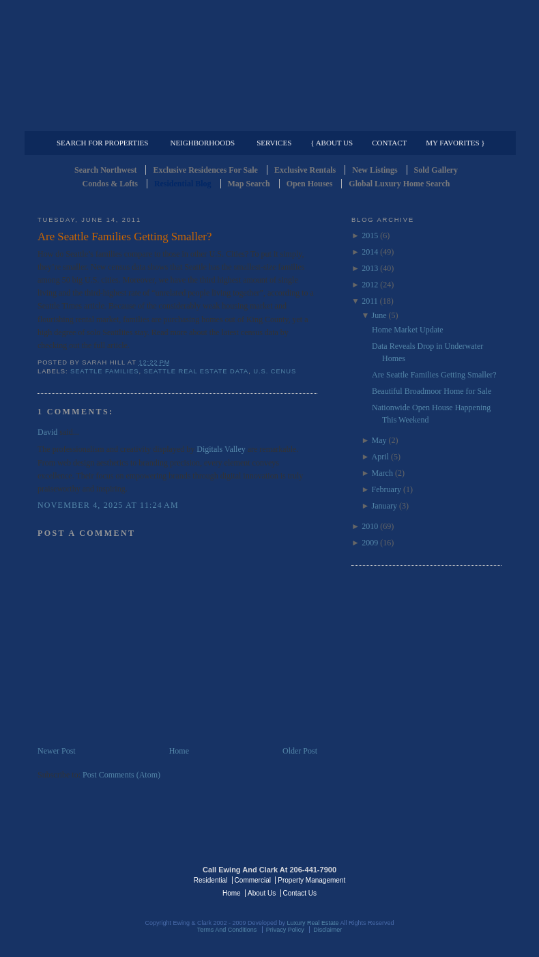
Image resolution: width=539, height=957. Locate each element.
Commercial (267, 120)
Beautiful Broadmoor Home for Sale (431, 391)
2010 (370, 526)
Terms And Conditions (227, 929)
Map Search (249, 183)
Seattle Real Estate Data (196, 371)
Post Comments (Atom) (121, 775)
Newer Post (57, 751)
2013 (370, 268)
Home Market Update (407, 329)
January (384, 506)
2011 (370, 301)
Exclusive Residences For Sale (205, 170)
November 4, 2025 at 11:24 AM (108, 505)
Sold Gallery (436, 170)
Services (274, 143)
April (380, 456)
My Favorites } (455, 143)
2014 (370, 252)
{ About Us (331, 143)
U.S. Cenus (274, 371)
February (386, 489)
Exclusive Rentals (305, 170)
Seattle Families (104, 371)
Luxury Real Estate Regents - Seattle (97, 879)
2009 (370, 542)
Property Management (430, 120)
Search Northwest (105, 170)
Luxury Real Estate (442, 879)
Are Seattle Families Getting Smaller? (125, 236)
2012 (370, 284)
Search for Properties (102, 143)
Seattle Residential (269, 64)
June (379, 315)
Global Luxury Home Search (399, 183)
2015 (370, 235)
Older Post (299, 751)
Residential (210, 880)
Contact (389, 143)
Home (179, 751)
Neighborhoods (202, 143)
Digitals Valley (220, 449)
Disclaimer (327, 929)
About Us (262, 893)
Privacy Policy (285, 929)
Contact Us (300, 893)
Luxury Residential (107, 120)
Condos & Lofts (110, 183)
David (47, 432)
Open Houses (310, 183)
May (379, 440)
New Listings (374, 170)
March (382, 473)
